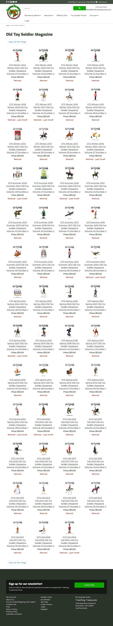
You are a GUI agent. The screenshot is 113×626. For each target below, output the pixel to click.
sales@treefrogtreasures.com (98, 9)
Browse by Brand (33, 15)
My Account (11, 597)
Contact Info (11, 604)
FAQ (8, 607)
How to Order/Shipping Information (21, 602)
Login (27, 21)
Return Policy (11, 609)
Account (94, 15)
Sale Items (48, 15)
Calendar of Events (14, 614)
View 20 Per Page (17, 42)
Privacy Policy (11, 612)
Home (8, 25)
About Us (10, 600)
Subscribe (89, 585)
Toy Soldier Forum (79, 15)
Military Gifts (61, 15)
